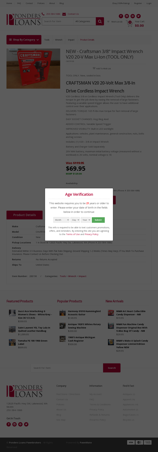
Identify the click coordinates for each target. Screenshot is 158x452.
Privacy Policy (91, 234)
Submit (98, 220)
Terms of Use (73, 234)
